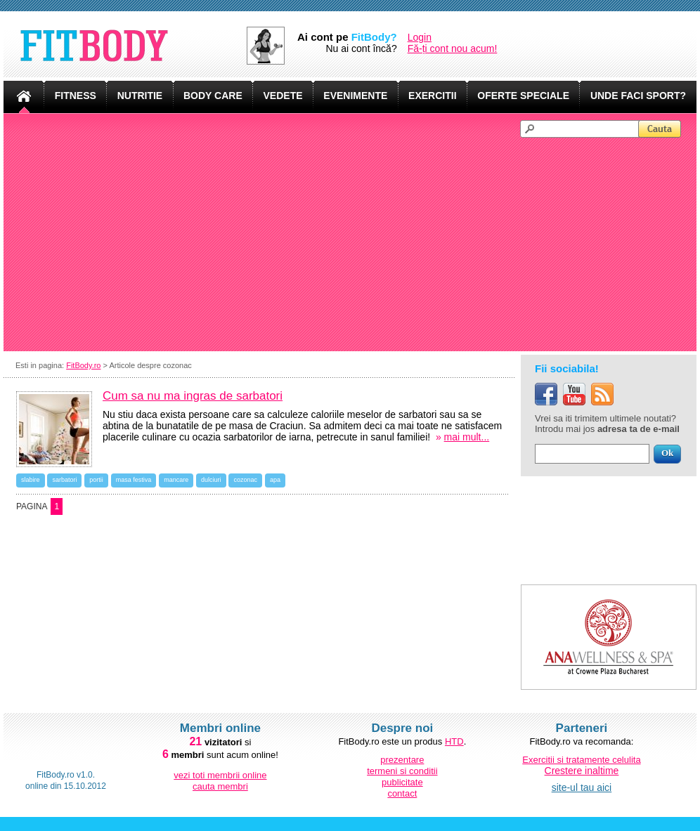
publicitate (402, 782)
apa (275, 479)
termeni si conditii (402, 771)
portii (96, 479)
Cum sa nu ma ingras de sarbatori (193, 396)
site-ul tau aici (582, 787)
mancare (176, 479)
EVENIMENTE (355, 95)
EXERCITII (432, 95)
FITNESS (75, 95)
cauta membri (220, 786)
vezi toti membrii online (220, 775)
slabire (30, 479)
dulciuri (211, 479)
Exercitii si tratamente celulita (581, 759)
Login (420, 37)
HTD (454, 741)
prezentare (402, 759)
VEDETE (283, 95)
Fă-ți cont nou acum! (453, 48)
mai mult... (467, 437)
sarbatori (64, 479)
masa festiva (134, 479)
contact (402, 793)
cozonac (245, 479)
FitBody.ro (83, 365)
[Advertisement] (356, 243)
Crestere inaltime (582, 770)
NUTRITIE (140, 95)
